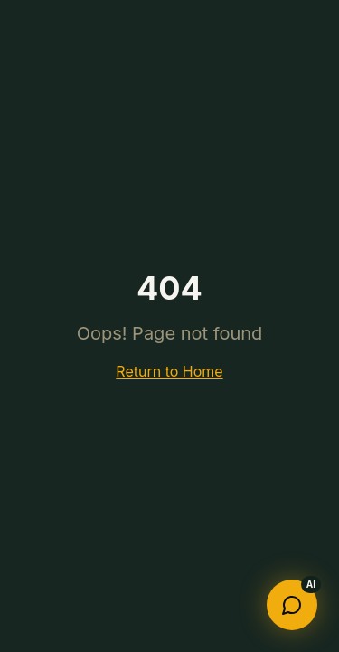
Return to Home (169, 371)
